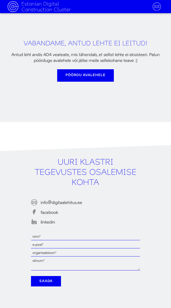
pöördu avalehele (85, 75)
